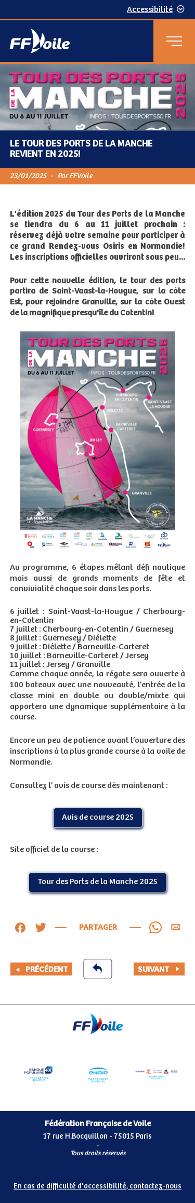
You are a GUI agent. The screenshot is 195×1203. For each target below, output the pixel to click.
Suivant (159, 969)
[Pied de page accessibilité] (97, 1184)
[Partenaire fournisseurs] (156, 1073)
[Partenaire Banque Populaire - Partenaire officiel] (38, 1073)
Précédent (41, 969)
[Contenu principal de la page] (97, 534)
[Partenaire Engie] (97, 1073)
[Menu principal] (174, 41)
